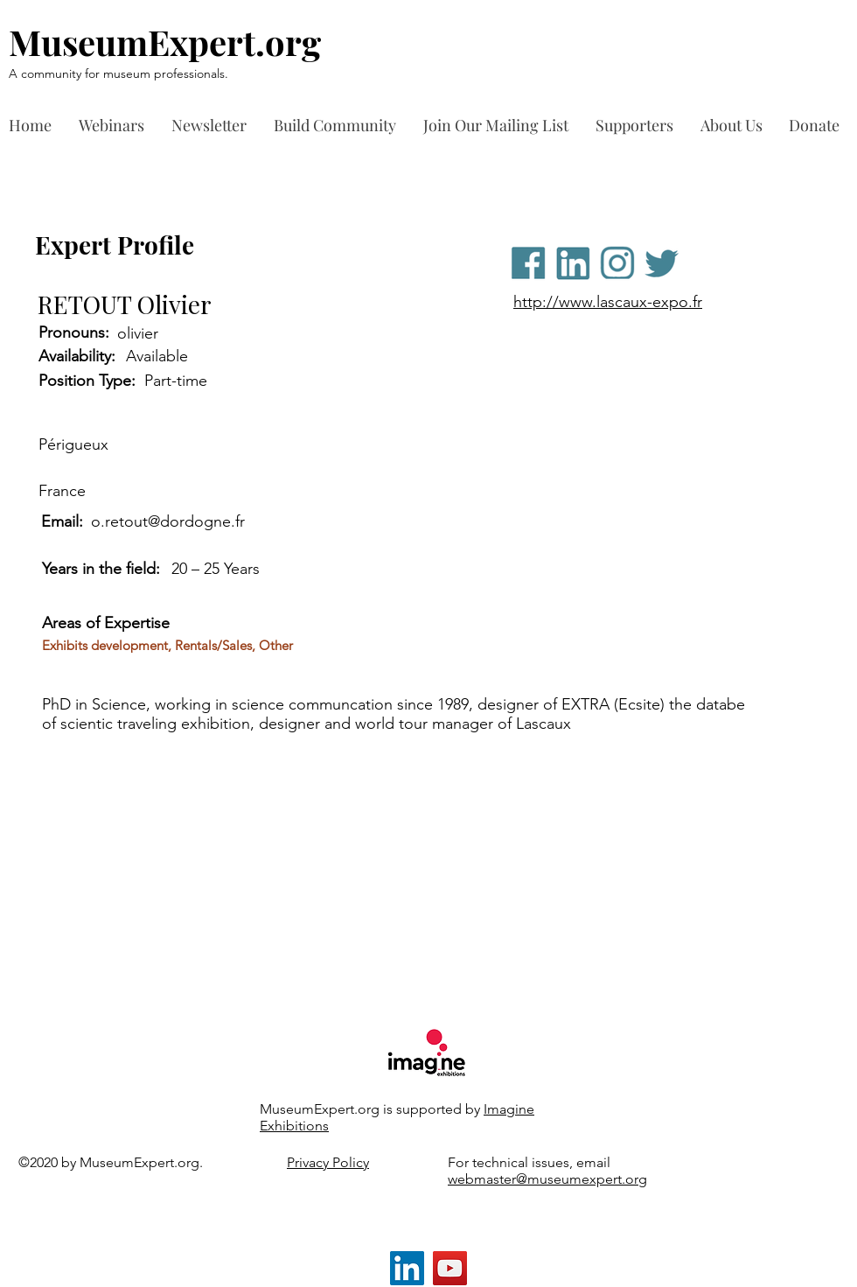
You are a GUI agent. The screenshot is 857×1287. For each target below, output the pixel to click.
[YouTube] (450, 1268)
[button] (639, 125)
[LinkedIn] (407, 1268)
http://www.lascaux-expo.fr (607, 301)
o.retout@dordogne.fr (168, 521)
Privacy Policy (328, 1162)
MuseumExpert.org (165, 41)
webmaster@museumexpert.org (547, 1179)
